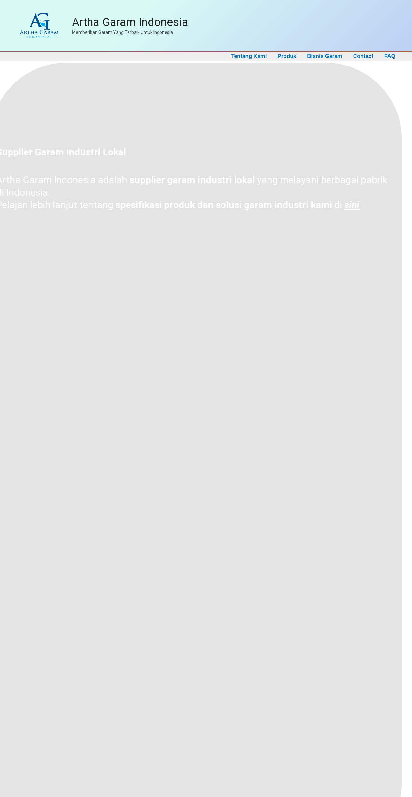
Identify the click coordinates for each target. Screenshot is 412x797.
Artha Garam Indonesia (130, 22)
